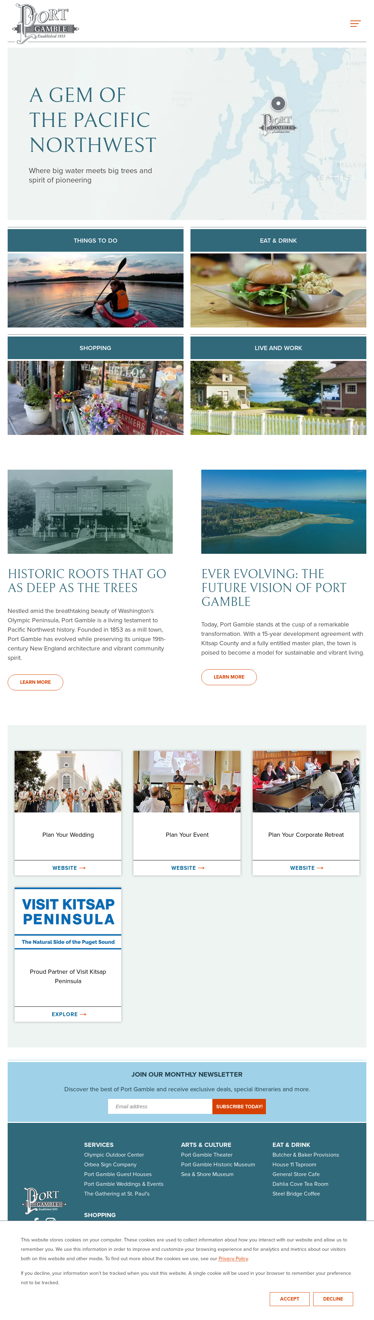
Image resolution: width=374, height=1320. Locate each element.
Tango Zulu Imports (193, 1273)
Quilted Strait (186, 1264)
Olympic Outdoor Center (114, 1154)
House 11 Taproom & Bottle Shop (123, 1254)
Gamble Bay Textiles (109, 1244)
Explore (69, 1014)
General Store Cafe (296, 1174)
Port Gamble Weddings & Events (124, 1184)
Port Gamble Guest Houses (118, 1174)
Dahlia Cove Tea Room (300, 1184)
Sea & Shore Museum (207, 1174)
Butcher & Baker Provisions (306, 1154)
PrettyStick (97, 1264)
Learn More (35, 682)
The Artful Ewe (188, 1225)
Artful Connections (107, 1225)
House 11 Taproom (294, 1164)
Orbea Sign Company (110, 1164)
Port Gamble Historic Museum (218, 1164)
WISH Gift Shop (103, 1283)
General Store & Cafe (196, 1244)
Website (69, 868)
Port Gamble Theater (207, 1154)
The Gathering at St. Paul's (117, 1193)
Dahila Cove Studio (193, 1234)
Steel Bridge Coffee (296, 1193)
